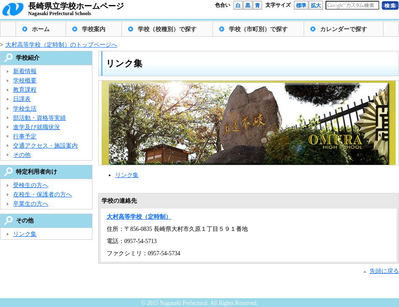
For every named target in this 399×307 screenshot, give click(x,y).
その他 (22, 155)
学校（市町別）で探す (258, 29)
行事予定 (25, 136)
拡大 (316, 5)
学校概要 (25, 80)
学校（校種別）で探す (167, 29)
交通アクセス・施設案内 (45, 146)
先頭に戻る (384, 271)
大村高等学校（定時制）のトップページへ (61, 45)
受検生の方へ (30, 185)
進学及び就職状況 (36, 127)
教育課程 (25, 90)
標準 (301, 5)
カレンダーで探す (343, 29)
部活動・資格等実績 (39, 118)
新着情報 (25, 71)
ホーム (41, 29)
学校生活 (25, 109)
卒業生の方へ (30, 204)
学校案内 (93, 29)
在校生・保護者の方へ (42, 194)
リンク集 (127, 175)
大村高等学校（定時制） (139, 217)
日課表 (22, 99)
